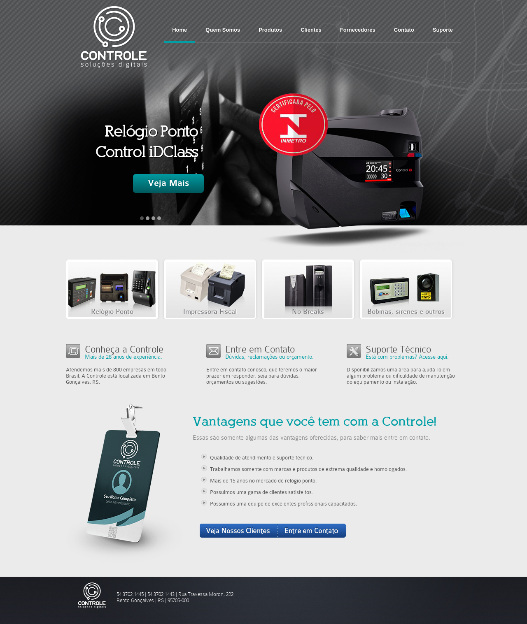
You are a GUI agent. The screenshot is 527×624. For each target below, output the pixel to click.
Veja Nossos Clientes (238, 531)
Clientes (311, 30)
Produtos (270, 30)
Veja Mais (168, 183)
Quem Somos (222, 30)
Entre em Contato (311, 531)
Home (179, 30)
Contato (404, 30)
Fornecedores (357, 30)
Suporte (443, 30)
